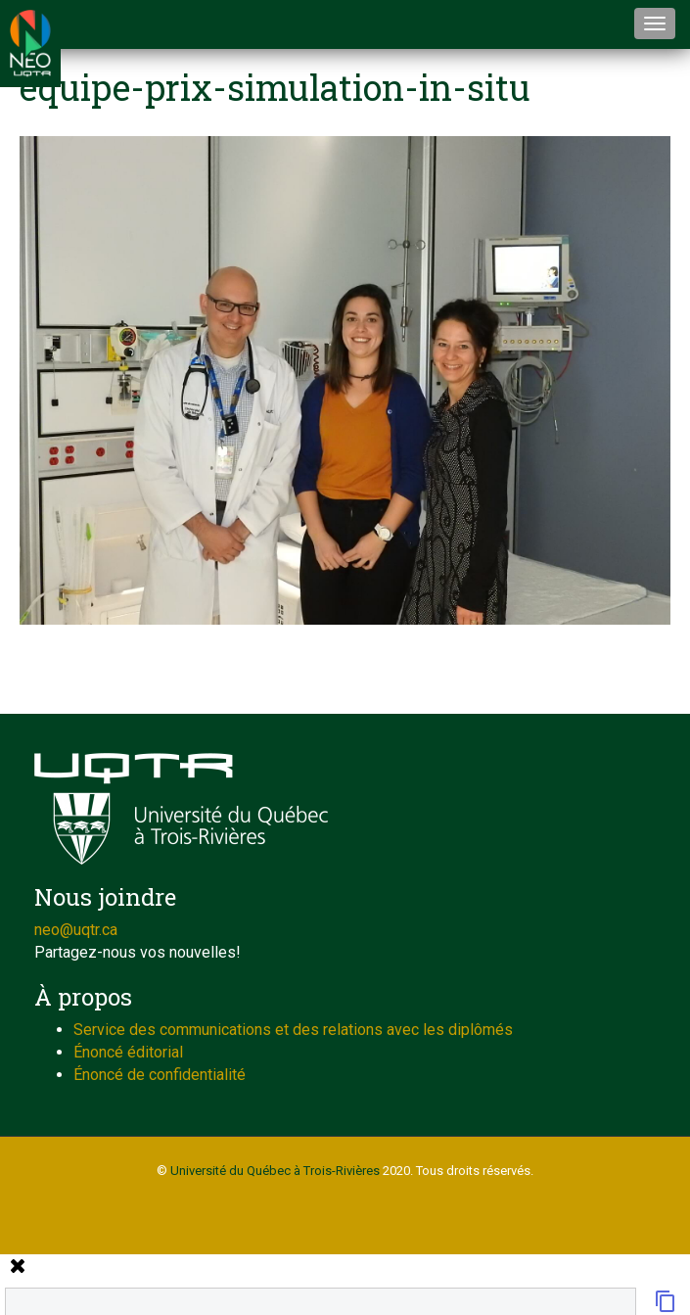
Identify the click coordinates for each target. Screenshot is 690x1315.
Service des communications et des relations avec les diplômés (293, 1029)
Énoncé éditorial (128, 1052)
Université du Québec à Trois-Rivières (275, 1170)
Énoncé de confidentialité (159, 1074)
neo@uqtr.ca (75, 929)
